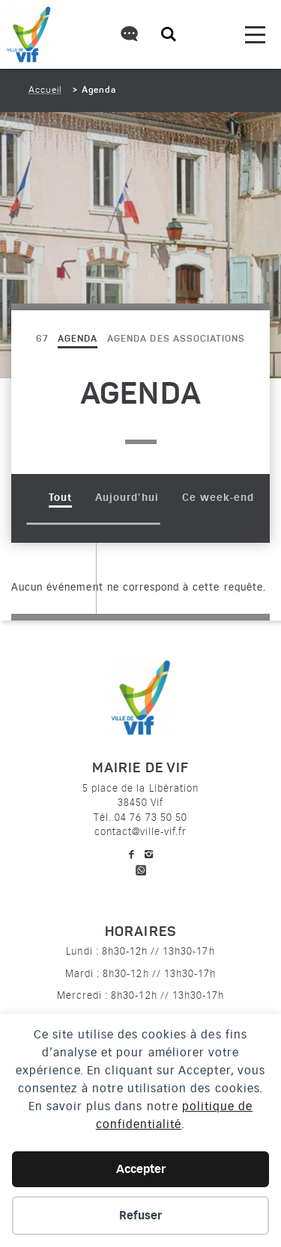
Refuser (140, 1215)
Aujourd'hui (126, 497)
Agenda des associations (176, 339)
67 (42, 339)
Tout (60, 497)
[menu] (255, 35)
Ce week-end (218, 497)
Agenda (77, 339)
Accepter (141, 1169)
